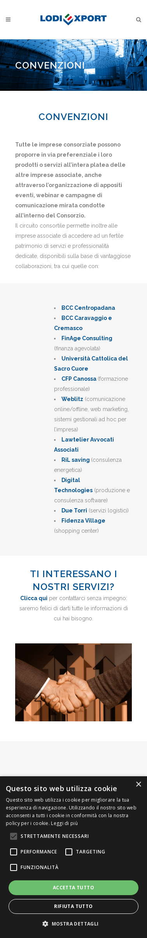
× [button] (138, 785)
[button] (73, 924)
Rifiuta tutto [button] (73, 906)
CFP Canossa (78, 379)
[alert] (73, 857)
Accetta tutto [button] (73, 887)
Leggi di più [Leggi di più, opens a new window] (64, 823)
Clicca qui (33, 598)
